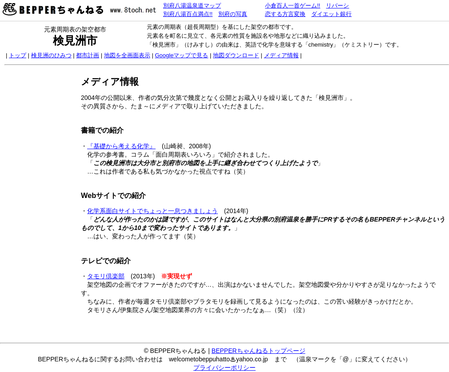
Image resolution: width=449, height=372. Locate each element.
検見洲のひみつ (51, 55)
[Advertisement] (41, 203)
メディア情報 (281, 55)
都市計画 (87, 55)
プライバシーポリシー (224, 367)
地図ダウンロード (236, 55)
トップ (17, 55)
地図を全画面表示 (127, 55)
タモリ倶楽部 (105, 276)
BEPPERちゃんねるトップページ (258, 350)
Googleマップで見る (181, 55)
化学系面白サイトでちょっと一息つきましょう (152, 210)
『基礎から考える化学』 (121, 146)
